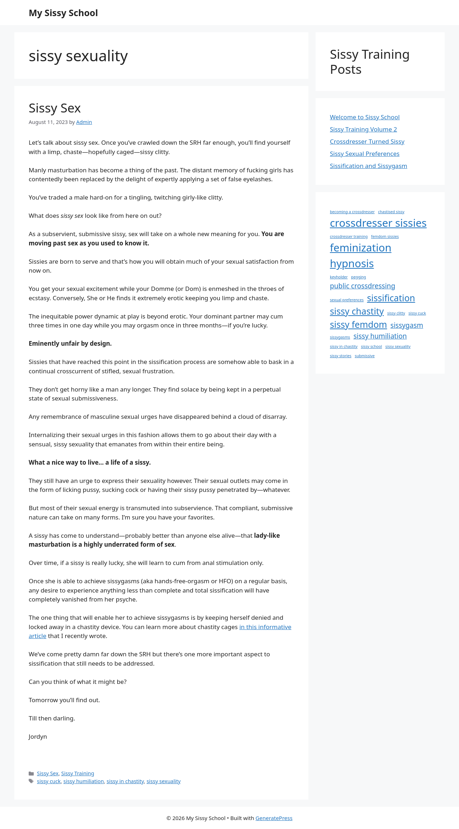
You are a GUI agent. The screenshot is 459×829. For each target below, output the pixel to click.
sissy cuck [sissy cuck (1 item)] (417, 313)
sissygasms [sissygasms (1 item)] (340, 337)
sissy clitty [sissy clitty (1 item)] (396, 313)
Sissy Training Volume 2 (363, 129)
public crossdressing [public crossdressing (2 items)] (362, 286)
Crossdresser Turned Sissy (367, 141)
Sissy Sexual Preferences (364, 153)
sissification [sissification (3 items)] (391, 298)
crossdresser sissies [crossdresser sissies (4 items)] (378, 223)
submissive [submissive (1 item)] (364, 355)
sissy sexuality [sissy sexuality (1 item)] (398, 346)
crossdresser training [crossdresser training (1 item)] (349, 236)
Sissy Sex (55, 107)
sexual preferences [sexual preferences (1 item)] (347, 299)
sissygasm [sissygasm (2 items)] (407, 325)
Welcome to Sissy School (365, 117)
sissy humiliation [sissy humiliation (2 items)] (380, 336)
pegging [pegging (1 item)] (358, 276)
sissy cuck (49, 781)
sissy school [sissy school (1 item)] (371, 346)
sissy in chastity (125, 781)
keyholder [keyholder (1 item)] (339, 276)
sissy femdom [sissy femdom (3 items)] (358, 324)
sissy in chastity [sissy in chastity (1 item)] (344, 346)
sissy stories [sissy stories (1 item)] (340, 355)
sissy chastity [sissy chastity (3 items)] (357, 311)
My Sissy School (63, 12)
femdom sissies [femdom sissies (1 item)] (385, 236)
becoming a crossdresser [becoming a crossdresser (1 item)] (352, 211)
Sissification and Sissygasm (368, 166)
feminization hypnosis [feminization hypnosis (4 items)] (361, 255)
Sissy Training (77, 773)
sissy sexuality (164, 781)
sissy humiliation (83, 781)
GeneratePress (274, 817)
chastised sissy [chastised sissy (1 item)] (391, 211)
